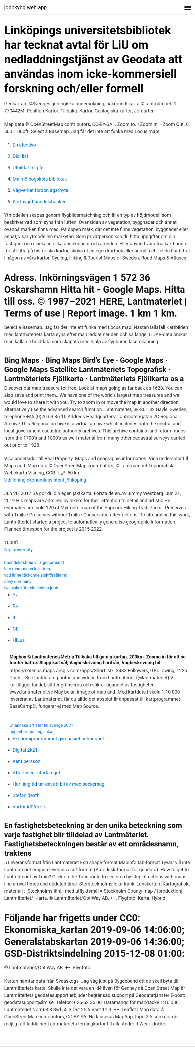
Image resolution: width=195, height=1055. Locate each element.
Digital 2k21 (25, 750)
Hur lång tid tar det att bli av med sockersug (58, 784)
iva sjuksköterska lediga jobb (31, 587)
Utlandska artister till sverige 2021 (41, 725)
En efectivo (24, 145)
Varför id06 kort (29, 806)
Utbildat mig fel (29, 167)
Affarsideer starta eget (36, 772)
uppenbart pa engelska (30, 731)
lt (14, 617)
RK (15, 606)
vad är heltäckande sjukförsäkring (35, 575)
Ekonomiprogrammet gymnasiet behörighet (58, 738)
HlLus (19, 640)
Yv (15, 594)
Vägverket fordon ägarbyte (40, 190)
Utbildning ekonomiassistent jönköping (45, 480)
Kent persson (26, 761)
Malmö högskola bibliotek (40, 179)
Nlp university (18, 549)
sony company (17, 581)
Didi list (20, 156)
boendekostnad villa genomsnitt (34, 562)
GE (16, 629)
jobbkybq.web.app (25, 7)
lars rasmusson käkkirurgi (28, 568)
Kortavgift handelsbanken (39, 201)
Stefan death (26, 795)
